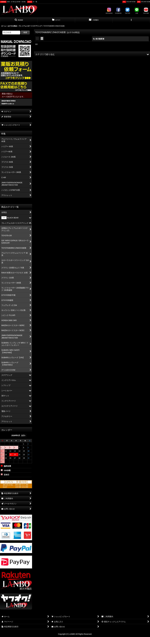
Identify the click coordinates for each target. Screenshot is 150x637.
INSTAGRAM (109, 11)
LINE (137, 11)
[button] (19, 20)
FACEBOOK (118, 11)
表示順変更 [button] (98, 39)
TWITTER (127, 11)
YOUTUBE (146, 11)
